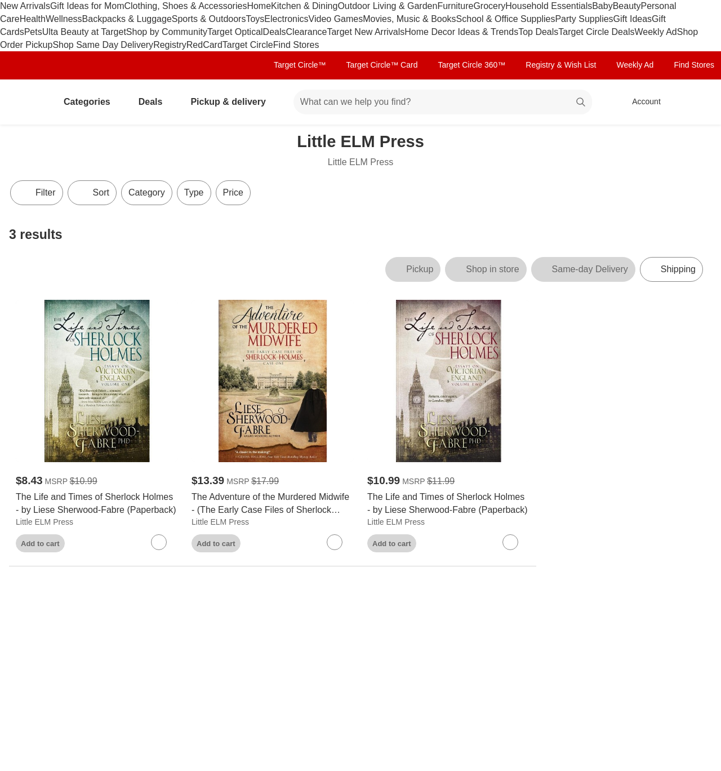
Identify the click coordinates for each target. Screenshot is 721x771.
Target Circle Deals (596, 32)
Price (233, 192)
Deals (274, 32)
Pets (33, 32)
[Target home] (24, 102)
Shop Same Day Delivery (102, 45)
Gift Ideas (632, 19)
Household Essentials (548, 6)
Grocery (489, 6)
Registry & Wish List (561, 64)
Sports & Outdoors (209, 19)
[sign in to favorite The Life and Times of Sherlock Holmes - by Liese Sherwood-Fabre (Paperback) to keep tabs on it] (159, 542)
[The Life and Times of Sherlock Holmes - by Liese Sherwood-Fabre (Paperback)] (97, 504)
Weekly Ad (655, 32)
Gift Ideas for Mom (87, 6)
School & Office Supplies (505, 19)
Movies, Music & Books (409, 19)
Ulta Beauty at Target (84, 32)
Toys (255, 19)
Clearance (306, 32)
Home (259, 6)
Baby (602, 6)
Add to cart (40, 543)
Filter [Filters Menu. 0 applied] (36, 193)
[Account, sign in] (641, 102)
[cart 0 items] (697, 102)
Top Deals (538, 32)
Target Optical (235, 32)
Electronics (286, 19)
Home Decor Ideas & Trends (461, 32)
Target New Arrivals (365, 32)
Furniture (455, 6)
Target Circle (247, 45)
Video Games (336, 19)
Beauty (627, 6)
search (581, 103)
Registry (169, 45)
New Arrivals (25, 6)
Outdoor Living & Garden (387, 6)
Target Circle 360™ (471, 64)
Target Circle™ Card (382, 64)
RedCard (204, 45)
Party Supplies (584, 19)
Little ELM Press (44, 521)
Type (194, 192)
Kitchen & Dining (304, 6)
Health (33, 19)
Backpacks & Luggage (127, 19)
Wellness (64, 19)
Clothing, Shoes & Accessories (185, 6)
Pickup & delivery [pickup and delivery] (232, 102)
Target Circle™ (300, 64)
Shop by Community (166, 32)
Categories (91, 102)
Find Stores (296, 45)
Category (146, 192)
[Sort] (92, 192)
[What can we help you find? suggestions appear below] (442, 102)
